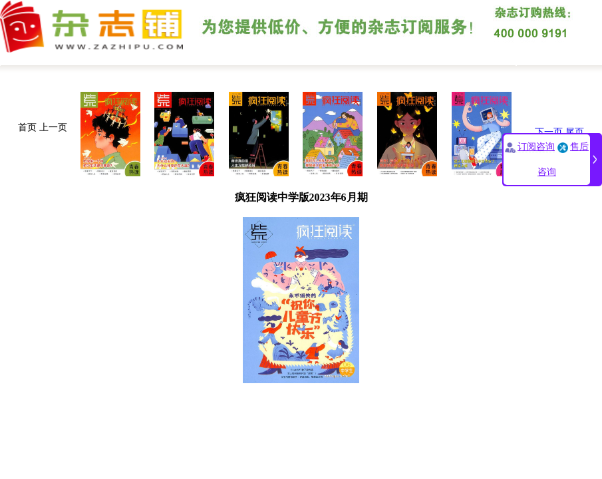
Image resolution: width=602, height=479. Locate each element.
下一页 (549, 132)
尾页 (574, 132)
